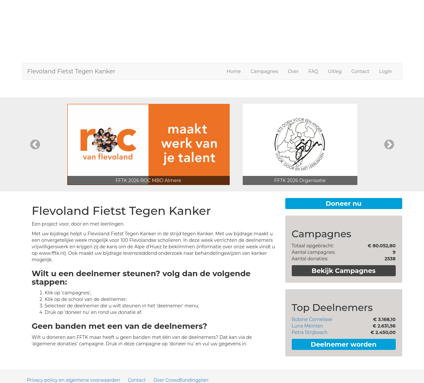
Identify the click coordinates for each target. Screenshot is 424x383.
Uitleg (334, 71)
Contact (360, 71)
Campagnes (264, 71)
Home (234, 71)
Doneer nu (344, 203)
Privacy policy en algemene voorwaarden (73, 380)
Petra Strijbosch (310, 332)
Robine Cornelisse (312, 319)
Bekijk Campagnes (344, 271)
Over (293, 71)
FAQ (313, 71)
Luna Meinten (307, 326)
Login (385, 71)
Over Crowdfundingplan (180, 380)
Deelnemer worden (344, 344)
